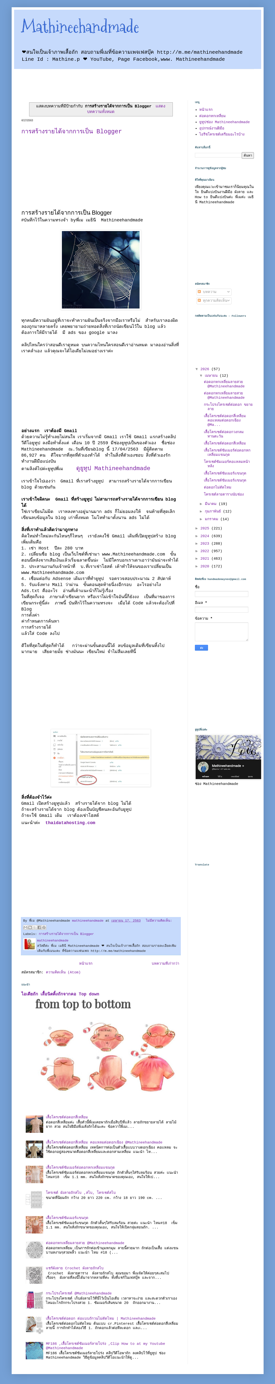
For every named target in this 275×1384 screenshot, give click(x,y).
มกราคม (212, 519)
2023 (205, 544)
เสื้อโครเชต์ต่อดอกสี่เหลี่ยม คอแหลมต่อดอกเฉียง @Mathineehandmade (104, 1143)
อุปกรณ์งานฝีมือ (211, 129)
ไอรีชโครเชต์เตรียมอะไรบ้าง (221, 135)
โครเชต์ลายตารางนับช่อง (224, 495)
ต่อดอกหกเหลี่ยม (212, 116)
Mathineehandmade (80, 26)
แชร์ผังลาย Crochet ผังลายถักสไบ (75, 1268)
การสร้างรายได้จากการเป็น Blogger (71, 131)
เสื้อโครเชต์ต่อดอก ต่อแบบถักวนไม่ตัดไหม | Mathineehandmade (101, 1319)
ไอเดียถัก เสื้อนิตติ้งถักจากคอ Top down (60, 994)
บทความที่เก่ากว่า (165, 964)
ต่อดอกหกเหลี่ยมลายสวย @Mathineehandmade (85, 1243)
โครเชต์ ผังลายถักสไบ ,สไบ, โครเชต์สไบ (81, 1193)
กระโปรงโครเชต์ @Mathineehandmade (79, 1294)
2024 (205, 536)
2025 (205, 529)
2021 (205, 559)
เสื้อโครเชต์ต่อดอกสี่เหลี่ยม (67, 1117)
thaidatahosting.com (69, 822)
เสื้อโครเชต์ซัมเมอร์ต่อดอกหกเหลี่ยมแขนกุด (80, 1168)
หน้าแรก (85, 964)
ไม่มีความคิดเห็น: (159, 921)
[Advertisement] (109, 80)
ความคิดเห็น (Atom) (63, 972)
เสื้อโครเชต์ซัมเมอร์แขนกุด (67, 1218)
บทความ (207, 292)
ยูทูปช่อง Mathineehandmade (224, 122)
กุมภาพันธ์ (214, 512)
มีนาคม (212, 504)
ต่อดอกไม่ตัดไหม (217, 488)
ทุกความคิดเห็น (212, 301)
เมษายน (212, 376)
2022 (205, 551)
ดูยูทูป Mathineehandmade (113, 468)
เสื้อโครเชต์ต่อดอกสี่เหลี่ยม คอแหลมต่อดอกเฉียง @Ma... (225, 420)
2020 (205, 566)
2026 (205, 369)
